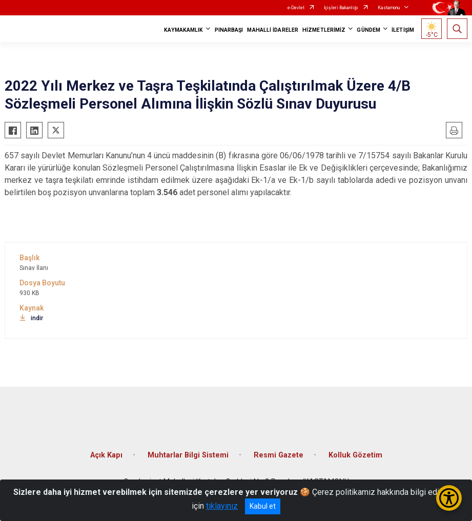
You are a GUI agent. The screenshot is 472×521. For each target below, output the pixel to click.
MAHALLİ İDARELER (272, 30)
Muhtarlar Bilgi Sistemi (188, 455)
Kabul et (263, 506)
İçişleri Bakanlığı (341, 7)
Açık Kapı (106, 455)
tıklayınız (222, 506)
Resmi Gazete (278, 455)
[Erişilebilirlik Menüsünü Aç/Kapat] (449, 498)
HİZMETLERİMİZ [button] (323, 30)
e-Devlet (296, 7)
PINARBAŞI (229, 30)
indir (31, 318)
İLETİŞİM (403, 30)
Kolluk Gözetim (355, 455)
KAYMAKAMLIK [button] (183, 30)
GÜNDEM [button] (368, 30)
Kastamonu (389, 7)
